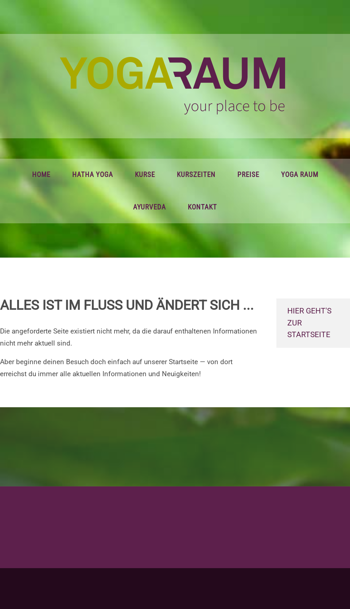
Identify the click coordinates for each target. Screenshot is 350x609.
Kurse (145, 175)
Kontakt (202, 207)
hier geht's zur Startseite (309, 323)
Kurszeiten (196, 175)
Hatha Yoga (92, 175)
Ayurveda (149, 207)
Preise (248, 175)
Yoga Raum (299, 175)
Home (41, 175)
